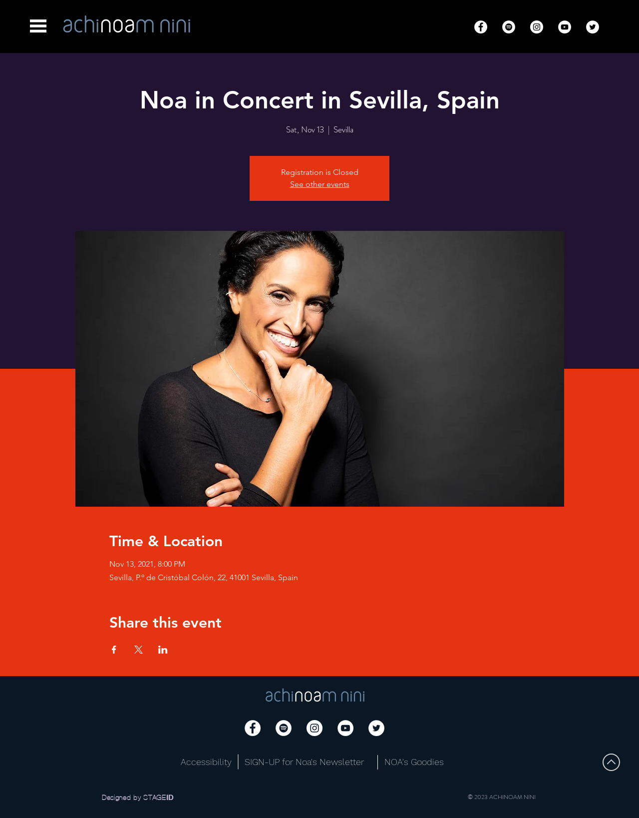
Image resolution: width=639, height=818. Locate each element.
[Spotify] (508, 26)
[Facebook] (480, 26)
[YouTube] (564, 26)
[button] (38, 25)
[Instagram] (536, 26)
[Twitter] (592, 26)
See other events (319, 184)
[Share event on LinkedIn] (163, 650)
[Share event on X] (138, 650)
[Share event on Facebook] (114, 650)
